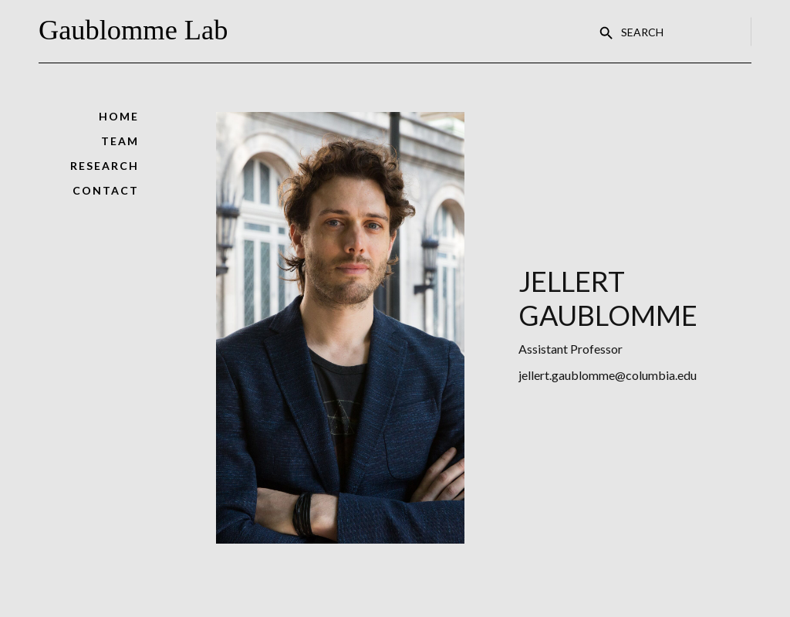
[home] (139, 31)
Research (104, 165)
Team (120, 140)
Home (119, 116)
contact (106, 190)
